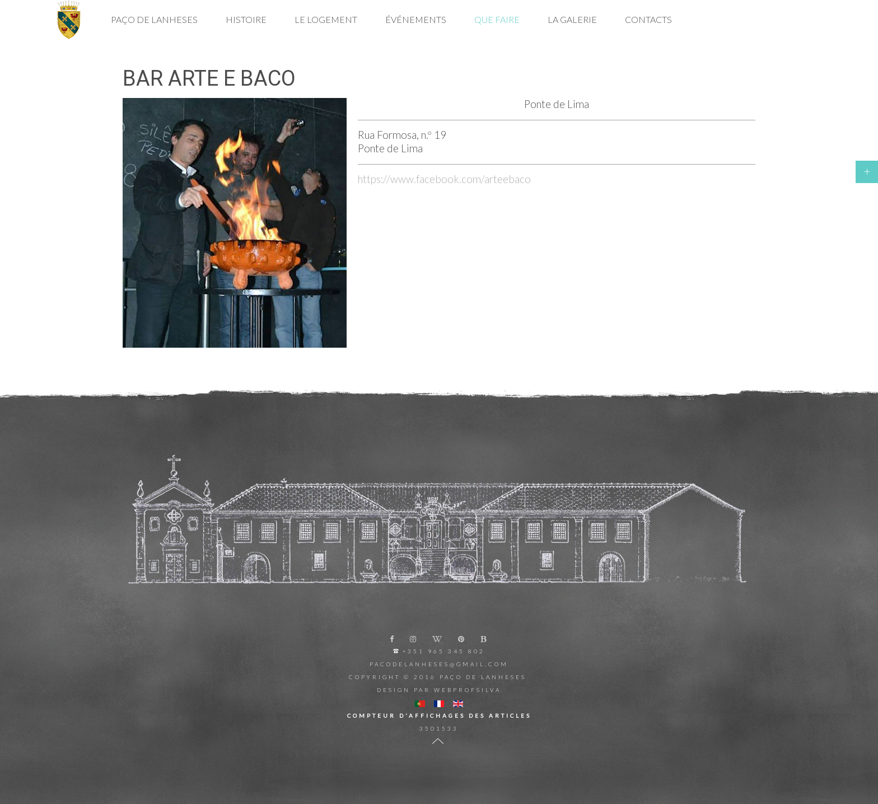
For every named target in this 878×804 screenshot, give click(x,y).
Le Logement (326, 19)
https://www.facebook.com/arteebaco (444, 179)
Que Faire (497, 19)
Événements (415, 19)
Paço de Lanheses (154, 19)
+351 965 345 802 (444, 651)
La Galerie (572, 19)
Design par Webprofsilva (439, 689)
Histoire (246, 19)
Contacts (648, 19)
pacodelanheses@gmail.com (439, 664)
